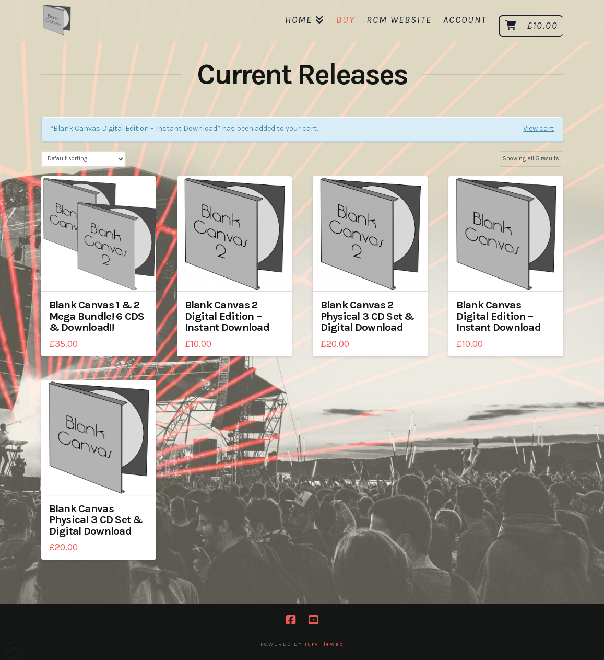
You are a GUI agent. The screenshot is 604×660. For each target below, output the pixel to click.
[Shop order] (83, 158)
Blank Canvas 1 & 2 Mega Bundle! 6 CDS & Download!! (97, 316)
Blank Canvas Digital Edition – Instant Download (498, 316)
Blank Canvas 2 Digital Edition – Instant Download (227, 316)
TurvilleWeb (324, 644)
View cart (538, 128)
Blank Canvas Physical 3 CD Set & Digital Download (96, 520)
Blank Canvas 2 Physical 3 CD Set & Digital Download (367, 316)
